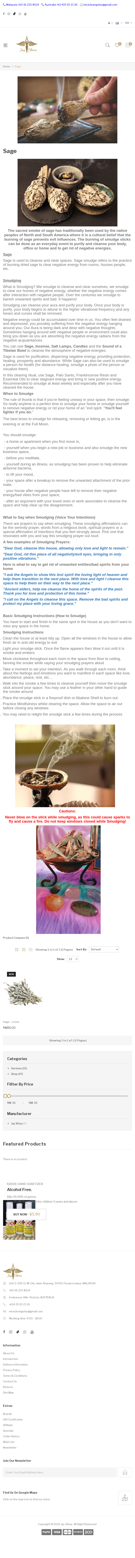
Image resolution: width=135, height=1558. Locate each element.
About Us (8, 1353)
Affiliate (8, 1425)
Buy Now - (26, 1214)
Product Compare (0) (16, 937)
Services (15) (19, 1068)
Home (6, 66)
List (30, 949)
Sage (18, 66)
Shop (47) (17, 1073)
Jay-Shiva (66, 1524)
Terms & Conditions (15, 1375)
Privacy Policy (11, 1370)
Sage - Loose (11, 1021)
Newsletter (10, 1447)
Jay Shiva (19, 1123)
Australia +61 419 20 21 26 (61, 4)
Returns (8, 1387)
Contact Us (10, 1381)
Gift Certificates (13, 1419)
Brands (7, 1413)
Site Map (8, 1392)
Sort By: (81, 949)
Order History (11, 1436)
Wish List (8, 1441)
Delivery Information (15, 1364)
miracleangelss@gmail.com (100, 4)
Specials (8, 1430)
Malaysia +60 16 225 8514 (22, 4)
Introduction (10, 1358)
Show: (61, 959)
